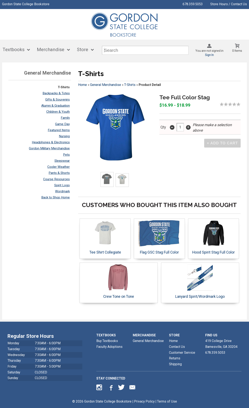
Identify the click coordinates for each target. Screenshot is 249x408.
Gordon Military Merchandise (49, 148)
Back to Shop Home (55, 197)
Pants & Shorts (59, 173)
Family (65, 118)
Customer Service (182, 353)
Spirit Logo (62, 185)
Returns (174, 358)
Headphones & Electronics (51, 142)
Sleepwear (62, 161)
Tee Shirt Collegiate (105, 237)
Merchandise (50, 49)
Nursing (64, 136)
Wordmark (62, 191)
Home (82, 85)
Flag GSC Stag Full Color (159, 237)
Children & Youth (58, 112)
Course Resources (56, 179)
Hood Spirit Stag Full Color (213, 237)
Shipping (175, 364)
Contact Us (177, 347)
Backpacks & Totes (56, 93)
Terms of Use (167, 401)
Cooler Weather (58, 167)
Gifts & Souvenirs (57, 99)
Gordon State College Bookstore (25, 4)
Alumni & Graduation (55, 106)
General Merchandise (105, 85)
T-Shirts (64, 87)
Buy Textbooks (107, 341)
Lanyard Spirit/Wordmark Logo (200, 281)
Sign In (209, 55)
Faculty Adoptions (109, 347)
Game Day (62, 124)
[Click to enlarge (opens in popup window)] (107, 179)
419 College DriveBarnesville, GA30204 (221, 344)
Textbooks (14, 49)
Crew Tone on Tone (118, 281)
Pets (66, 155)
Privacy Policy (144, 401)
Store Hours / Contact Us (228, 4)
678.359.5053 (193, 4)
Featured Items (59, 130)
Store (82, 49)
